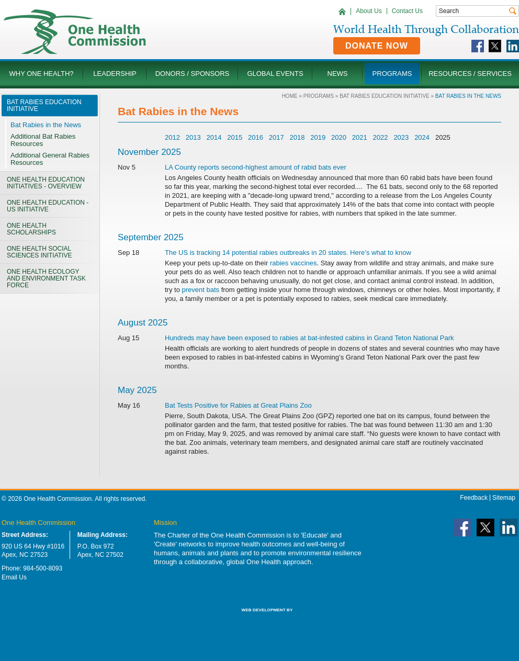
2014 (213, 137)
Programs (318, 96)
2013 (193, 137)
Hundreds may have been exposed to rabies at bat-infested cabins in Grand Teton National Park (309, 338)
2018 (297, 137)
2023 (401, 137)
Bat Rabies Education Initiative (385, 96)
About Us (368, 11)
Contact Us (407, 11)
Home (290, 96)
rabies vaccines (293, 263)
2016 (255, 137)
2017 (276, 137)
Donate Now (376, 45)
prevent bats (201, 290)
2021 (359, 137)
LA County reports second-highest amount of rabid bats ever (255, 167)
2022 (380, 137)
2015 (234, 137)
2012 (172, 137)
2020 (338, 137)
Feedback (474, 498)
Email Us (14, 577)
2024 (422, 137)
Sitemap (503, 498)
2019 (317, 137)
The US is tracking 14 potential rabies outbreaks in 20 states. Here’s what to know (288, 252)
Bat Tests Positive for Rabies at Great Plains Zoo (238, 405)
